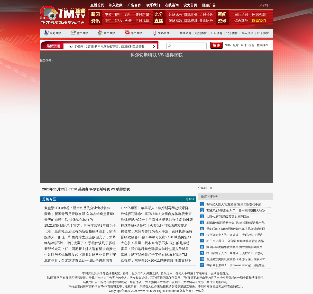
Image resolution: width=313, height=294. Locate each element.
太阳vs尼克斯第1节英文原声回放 (227, 216)
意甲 (108, 21)
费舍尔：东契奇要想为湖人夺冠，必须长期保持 (156, 231)
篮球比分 (191, 15)
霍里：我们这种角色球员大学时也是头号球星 (155, 249)
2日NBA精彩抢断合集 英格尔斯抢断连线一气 (235, 222)
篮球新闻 (142, 15)
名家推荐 (262, 45)
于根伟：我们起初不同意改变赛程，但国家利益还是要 (109, 46)
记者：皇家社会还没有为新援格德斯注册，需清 (80, 231)
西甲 (128, 15)
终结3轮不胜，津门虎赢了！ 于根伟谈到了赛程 (79, 243)
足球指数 (206, 15)
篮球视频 (191, 21)
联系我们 (153, 5)
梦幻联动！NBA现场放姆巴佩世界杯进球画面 (235, 229)
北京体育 (232, 33)
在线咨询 (172, 5)
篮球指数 (175, 21)
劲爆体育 (185, 33)
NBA (118, 21)
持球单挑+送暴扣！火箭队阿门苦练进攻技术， (156, 225)
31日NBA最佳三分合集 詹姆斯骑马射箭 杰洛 (235, 241)
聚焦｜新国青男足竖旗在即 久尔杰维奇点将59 (79, 214)
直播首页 (97, 5)
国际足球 (241, 15)
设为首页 (190, 5)
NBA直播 (164, 33)
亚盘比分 (206, 21)
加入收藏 (115, 5)
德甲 (118, 15)
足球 (236, 45)
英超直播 (55, 33)
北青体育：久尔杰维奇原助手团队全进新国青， (80, 260)
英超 (108, 15)
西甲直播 (109, 33)
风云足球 (247, 33)
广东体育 (216, 33)
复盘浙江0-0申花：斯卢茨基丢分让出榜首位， (79, 208)
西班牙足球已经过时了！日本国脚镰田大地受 (235, 210)
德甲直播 (136, 33)
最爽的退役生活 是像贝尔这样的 (68, 220)
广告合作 (134, 5)
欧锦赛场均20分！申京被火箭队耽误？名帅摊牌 (157, 220)
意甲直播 (82, 33)
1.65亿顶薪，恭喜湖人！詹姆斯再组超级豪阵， (156, 208)
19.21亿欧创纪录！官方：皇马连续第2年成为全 (80, 225)
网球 (244, 45)
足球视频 (142, 21)
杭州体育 (201, 33)
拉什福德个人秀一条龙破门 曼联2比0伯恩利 (234, 235)
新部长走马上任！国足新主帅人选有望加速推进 (80, 249)
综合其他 (241, 21)
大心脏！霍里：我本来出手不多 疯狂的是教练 (155, 243)
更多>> (190, 199)
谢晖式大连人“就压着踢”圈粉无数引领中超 (233, 204)
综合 (251, 45)
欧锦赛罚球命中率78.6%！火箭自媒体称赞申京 (156, 214)
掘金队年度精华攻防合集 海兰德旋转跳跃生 (234, 247)
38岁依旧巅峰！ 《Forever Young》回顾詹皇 (235, 265)
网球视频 (259, 15)
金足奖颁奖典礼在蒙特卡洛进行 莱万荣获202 (235, 259)
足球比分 (175, 15)
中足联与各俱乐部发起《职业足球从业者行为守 (80, 255)
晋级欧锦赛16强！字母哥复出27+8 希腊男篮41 (156, 237)
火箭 (128, 21)
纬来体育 (263, 33)
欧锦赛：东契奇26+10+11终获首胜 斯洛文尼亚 (156, 260)
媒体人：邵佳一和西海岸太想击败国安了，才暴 (80, 237)
